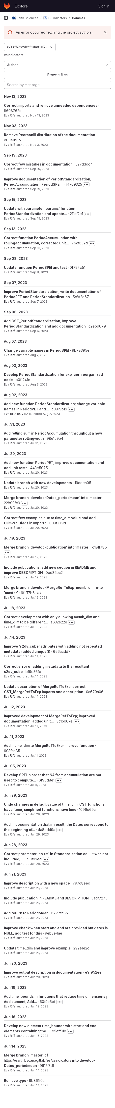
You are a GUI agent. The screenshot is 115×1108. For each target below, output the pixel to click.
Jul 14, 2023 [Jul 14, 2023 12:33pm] (38, 696)
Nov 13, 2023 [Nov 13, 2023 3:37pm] (39, 115)
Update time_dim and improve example (37, 948)
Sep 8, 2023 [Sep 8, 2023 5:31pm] (39, 272)
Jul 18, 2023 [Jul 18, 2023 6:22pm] (38, 627)
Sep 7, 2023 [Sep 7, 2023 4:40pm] (39, 301)
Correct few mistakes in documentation (38, 164)
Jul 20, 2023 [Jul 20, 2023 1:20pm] (39, 528)
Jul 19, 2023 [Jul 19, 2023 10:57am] (38, 597)
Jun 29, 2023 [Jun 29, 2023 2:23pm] (39, 834)
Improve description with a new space (37, 883)
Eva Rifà (10, 115)
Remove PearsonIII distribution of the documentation (49, 135)
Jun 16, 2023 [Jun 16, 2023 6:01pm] (39, 1036)
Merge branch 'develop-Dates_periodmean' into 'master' (53, 498)
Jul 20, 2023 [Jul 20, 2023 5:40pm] (39, 487)
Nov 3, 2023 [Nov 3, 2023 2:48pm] (39, 145)
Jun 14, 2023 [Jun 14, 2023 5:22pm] (39, 1085)
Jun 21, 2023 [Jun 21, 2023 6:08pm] (39, 903)
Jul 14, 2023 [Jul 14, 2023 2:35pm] (38, 656)
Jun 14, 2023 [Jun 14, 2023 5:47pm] (39, 1070)
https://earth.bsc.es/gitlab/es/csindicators (37, 1060)
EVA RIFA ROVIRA (16, 414)
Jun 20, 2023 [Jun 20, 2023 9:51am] (39, 977)
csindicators (14, 55)
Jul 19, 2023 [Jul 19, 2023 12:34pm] (38, 577)
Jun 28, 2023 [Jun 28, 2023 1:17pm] (39, 864)
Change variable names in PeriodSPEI (36, 350)
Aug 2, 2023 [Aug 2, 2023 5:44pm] (51, 414)
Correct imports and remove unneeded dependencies (50, 105)
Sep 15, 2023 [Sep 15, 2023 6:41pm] (39, 218)
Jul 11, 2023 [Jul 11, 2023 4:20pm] (38, 755)
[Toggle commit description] (86, 184)
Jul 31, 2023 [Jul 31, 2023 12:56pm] (38, 443)
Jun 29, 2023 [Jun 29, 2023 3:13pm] (39, 814)
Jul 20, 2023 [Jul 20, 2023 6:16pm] (39, 472)
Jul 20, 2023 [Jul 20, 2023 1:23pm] (39, 507)
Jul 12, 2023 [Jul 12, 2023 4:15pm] (38, 726)
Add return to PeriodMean (26, 913)
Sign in (103, 6)
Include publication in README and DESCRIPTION (46, 898)
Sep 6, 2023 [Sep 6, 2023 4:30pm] (39, 331)
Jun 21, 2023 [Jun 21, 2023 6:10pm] (39, 888)
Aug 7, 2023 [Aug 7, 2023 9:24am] (38, 355)
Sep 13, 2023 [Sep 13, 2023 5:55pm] (39, 248)
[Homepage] (7, 6)
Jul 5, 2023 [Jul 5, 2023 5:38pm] (38, 785)
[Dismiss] (105, 32)
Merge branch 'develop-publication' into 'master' (46, 547)
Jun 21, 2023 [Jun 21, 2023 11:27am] (39, 938)
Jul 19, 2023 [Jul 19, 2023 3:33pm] (38, 557)
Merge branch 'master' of (26, 1055)
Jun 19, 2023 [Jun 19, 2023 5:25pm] (39, 1006)
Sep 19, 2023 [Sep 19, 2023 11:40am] (39, 189)
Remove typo (15, 1080)
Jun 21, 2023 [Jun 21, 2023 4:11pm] (39, 918)
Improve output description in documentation (43, 972)
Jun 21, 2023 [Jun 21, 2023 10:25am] (39, 953)
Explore (21, 6)
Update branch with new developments (38, 483)
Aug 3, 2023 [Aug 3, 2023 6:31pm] (39, 384)
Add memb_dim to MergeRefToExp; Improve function (49, 745)
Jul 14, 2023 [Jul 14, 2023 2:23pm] (38, 676)
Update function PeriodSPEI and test (35, 267)
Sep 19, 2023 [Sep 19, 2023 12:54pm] (39, 169)
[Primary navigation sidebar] (6, 18)
